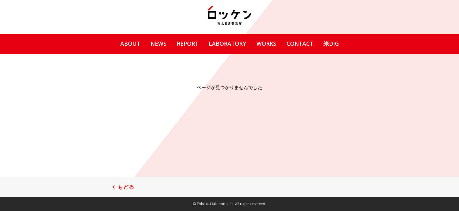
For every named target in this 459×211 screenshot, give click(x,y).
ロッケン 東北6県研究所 (229, 15)
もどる (126, 187)
